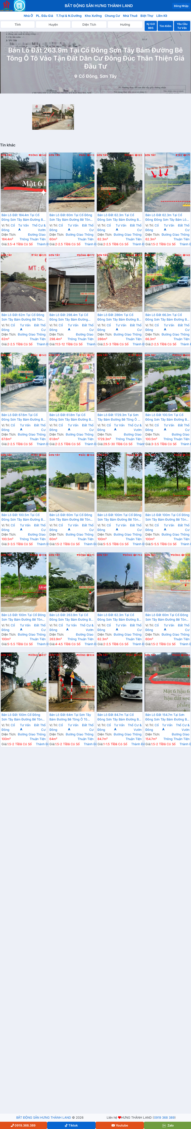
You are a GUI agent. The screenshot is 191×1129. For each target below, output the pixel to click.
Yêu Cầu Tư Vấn (182, 26)
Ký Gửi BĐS (151, 26)
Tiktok (71, 1125)
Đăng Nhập (181, 5)
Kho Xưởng (93, 16)
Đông (33, 155)
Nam (130, 255)
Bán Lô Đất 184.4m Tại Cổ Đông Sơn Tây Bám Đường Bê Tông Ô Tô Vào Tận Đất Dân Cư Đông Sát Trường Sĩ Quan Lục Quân (23, 217)
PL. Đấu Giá (44, 16)
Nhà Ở (28, 16)
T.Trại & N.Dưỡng (69, 16)
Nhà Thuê (130, 16)
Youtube (119, 1125)
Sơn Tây (6, 155)
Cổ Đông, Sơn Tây (98, 76)
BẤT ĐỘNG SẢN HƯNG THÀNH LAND (43, 1117)
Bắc (82, 155)
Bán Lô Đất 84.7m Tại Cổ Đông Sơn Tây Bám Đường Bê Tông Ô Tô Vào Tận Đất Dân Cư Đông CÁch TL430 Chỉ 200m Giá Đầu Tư (119, 717)
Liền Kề (161, 16)
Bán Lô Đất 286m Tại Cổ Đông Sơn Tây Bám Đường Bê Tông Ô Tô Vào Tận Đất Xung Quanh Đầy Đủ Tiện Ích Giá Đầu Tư (119, 317)
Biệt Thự (146, 16)
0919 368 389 (164, 1117)
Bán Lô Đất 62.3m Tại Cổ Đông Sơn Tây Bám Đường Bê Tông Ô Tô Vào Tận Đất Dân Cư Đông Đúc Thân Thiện (119, 617)
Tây (178, 155)
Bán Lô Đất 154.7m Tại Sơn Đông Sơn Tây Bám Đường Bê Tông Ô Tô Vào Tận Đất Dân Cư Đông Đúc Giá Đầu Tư (167, 717)
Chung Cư (112, 16)
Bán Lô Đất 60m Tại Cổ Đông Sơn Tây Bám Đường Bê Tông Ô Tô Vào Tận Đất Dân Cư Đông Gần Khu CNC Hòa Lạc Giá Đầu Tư (70, 217)
